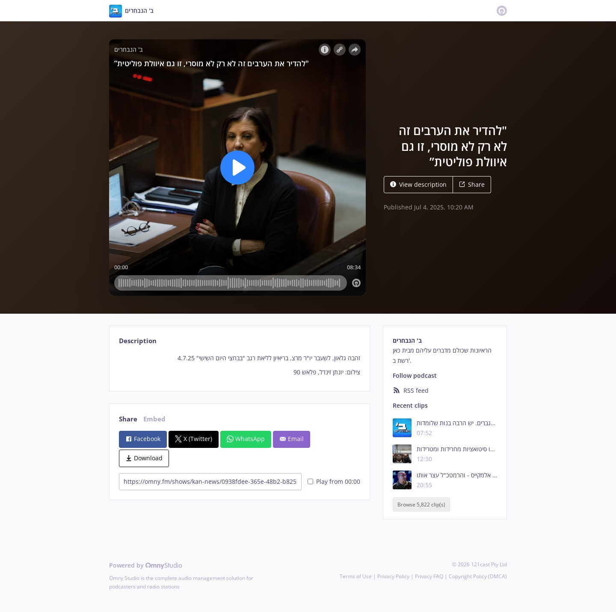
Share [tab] (128, 419)
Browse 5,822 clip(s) (421, 504)
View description (418, 184)
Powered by (145, 565)
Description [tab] (138, 340)
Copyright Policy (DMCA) (478, 576)
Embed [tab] (154, 419)
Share (472, 184)
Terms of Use (356, 576)
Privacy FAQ (429, 576)
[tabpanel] (239, 365)
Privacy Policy (393, 576)
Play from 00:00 (334, 481)
